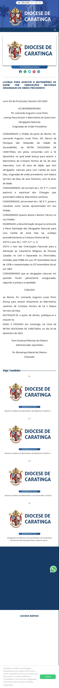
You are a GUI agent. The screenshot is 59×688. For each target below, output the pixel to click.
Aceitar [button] (48, 677)
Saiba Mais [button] (8, 685)
